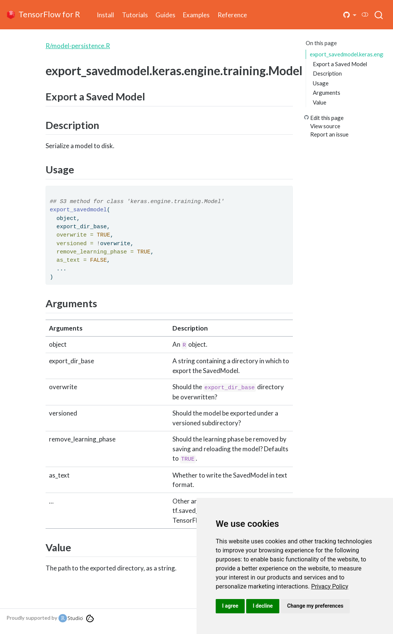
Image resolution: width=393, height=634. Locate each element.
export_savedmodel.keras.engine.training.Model (346, 54)
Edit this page (327, 117)
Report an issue (329, 134)
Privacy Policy (330, 586)
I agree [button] (230, 606)
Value (319, 102)
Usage (321, 83)
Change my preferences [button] (315, 606)
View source (325, 126)
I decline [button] (263, 606)
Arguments (326, 92)
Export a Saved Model (340, 64)
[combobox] (379, 14)
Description (327, 73)
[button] (350, 15)
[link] (330, 586)
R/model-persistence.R (78, 46)
